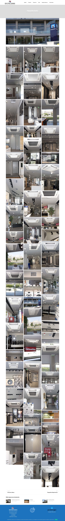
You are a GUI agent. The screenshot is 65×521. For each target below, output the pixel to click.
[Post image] (8, 501)
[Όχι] (63, 519)
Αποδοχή (56, 519)
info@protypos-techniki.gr (13, 516)
